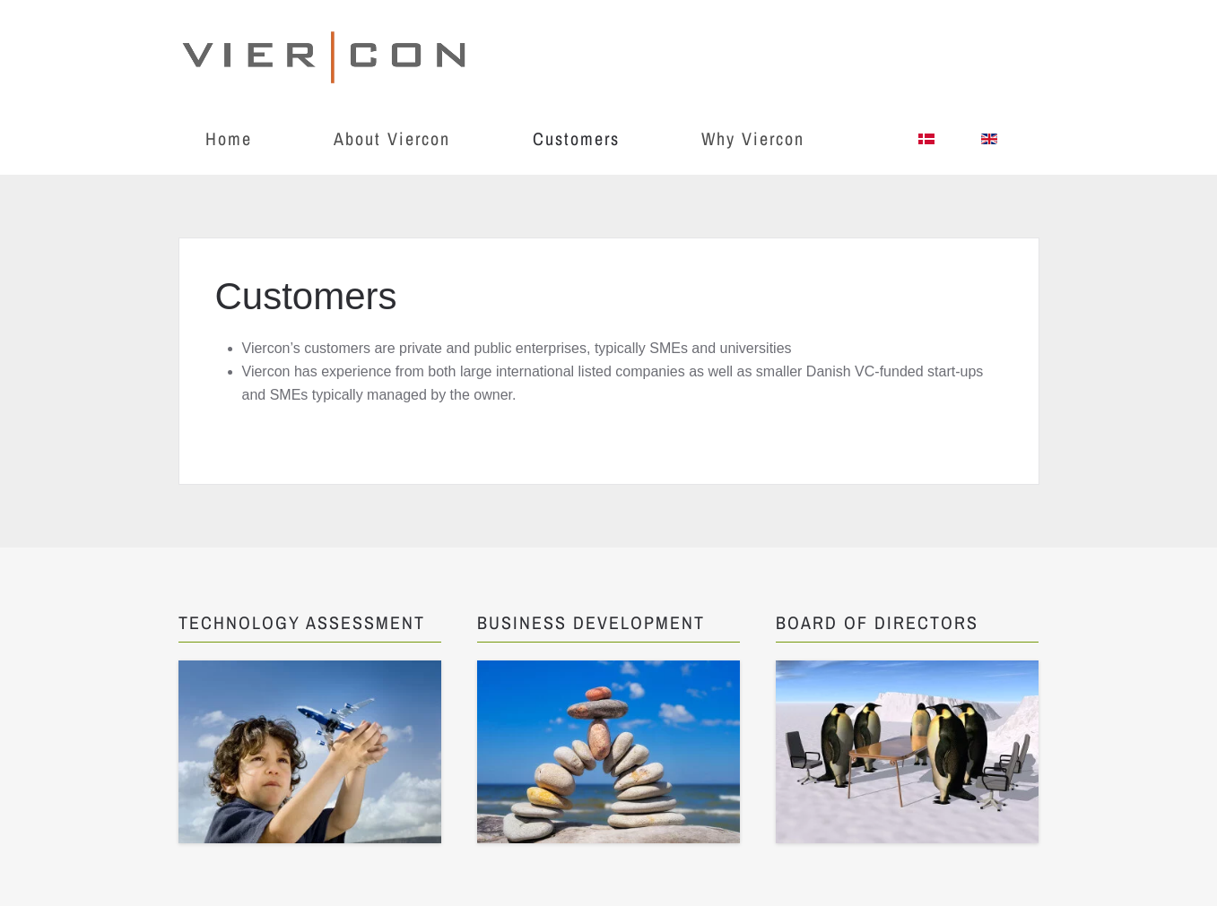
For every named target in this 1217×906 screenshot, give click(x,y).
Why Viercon (752, 138)
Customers (576, 138)
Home (228, 138)
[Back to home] (326, 51)
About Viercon (392, 138)
